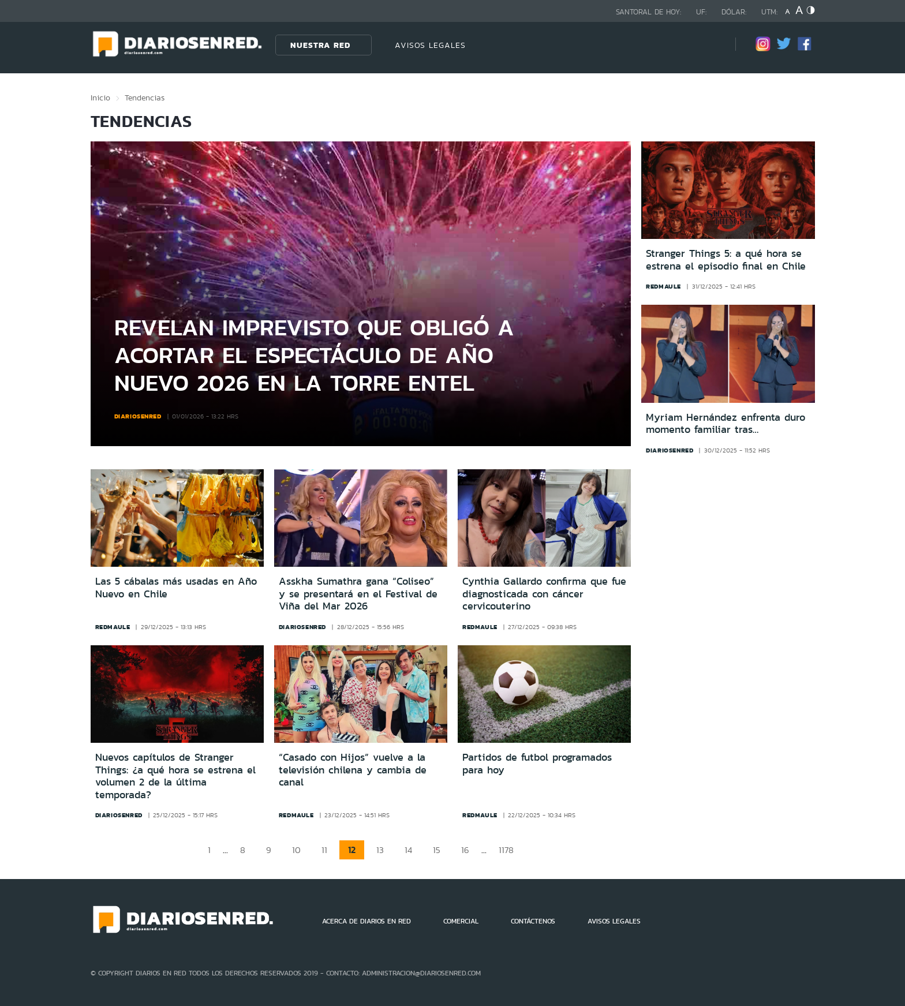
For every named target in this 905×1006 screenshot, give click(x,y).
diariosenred (138, 416)
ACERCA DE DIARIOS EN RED (366, 921)
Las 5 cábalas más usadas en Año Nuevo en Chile (176, 587)
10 (296, 850)
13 (380, 850)
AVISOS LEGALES (430, 45)
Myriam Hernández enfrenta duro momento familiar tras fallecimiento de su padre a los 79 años (728, 424)
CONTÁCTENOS (533, 921)
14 (408, 850)
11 (324, 850)
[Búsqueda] (709, 45)
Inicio (100, 98)
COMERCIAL (460, 921)
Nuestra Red (320, 45)
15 (436, 850)
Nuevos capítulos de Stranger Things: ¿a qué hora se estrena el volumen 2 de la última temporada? (175, 776)
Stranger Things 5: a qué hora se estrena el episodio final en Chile (726, 260)
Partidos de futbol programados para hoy (537, 763)
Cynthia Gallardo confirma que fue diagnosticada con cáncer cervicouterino (544, 594)
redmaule (663, 286)
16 (465, 850)
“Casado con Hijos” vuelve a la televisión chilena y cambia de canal (353, 770)
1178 (506, 850)
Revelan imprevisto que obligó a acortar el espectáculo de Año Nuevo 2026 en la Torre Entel (314, 354)
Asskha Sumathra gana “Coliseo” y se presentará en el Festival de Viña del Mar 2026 (358, 594)
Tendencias (144, 98)
